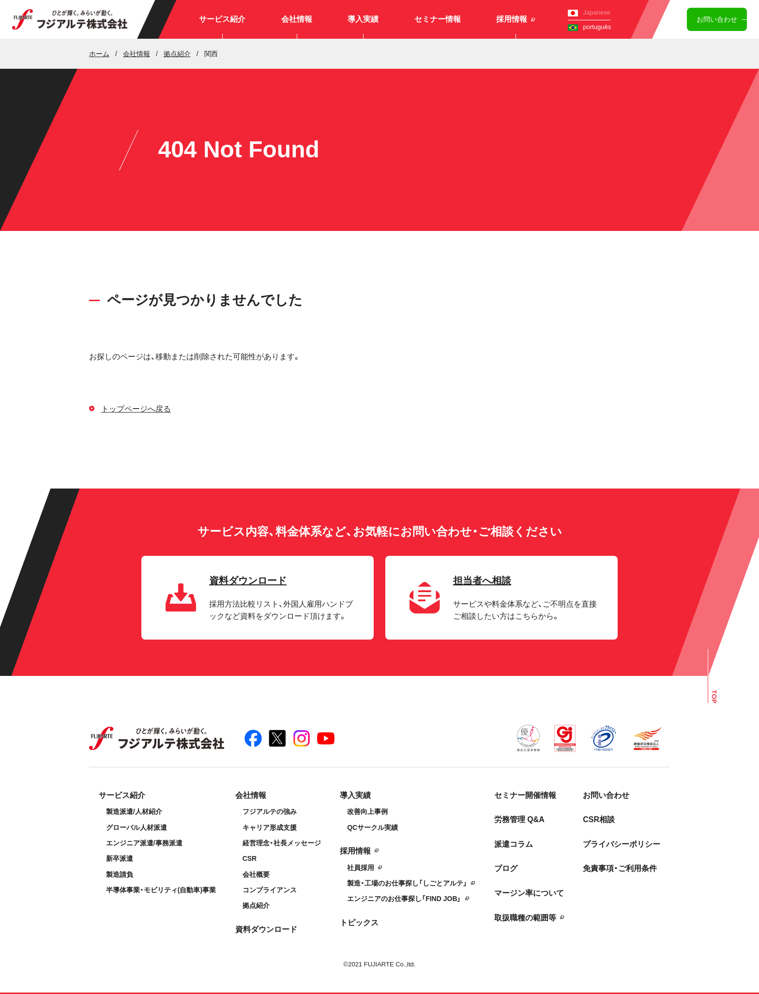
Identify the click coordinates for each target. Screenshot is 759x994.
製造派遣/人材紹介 (134, 811)
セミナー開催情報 (525, 795)
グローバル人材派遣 (136, 827)
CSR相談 (599, 819)
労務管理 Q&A (519, 819)
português (589, 27)
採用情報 (515, 19)
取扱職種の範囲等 (525, 918)
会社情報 (296, 19)
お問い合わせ (717, 19)
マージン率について (529, 893)
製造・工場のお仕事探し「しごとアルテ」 (407, 883)
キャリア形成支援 (270, 827)
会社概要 (256, 874)
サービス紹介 (222, 19)
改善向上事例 (367, 811)
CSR (250, 858)
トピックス (359, 922)
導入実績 (363, 19)
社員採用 (360, 868)
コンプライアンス (270, 890)
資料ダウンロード (266, 929)
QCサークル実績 (372, 827)
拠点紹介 (256, 905)
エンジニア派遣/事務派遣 (144, 843)
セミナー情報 (437, 19)
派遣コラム (513, 844)
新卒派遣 (119, 858)
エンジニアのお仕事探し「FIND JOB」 (404, 898)
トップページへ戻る (136, 409)
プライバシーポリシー (621, 844)
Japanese (589, 12)
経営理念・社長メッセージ (282, 843)
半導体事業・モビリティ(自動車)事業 (161, 890)
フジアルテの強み (270, 811)
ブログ (505, 868)
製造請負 (119, 874)
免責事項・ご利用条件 (620, 868)
